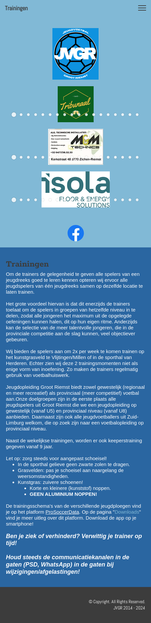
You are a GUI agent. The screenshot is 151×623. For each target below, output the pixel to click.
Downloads (127, 512)
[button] (142, 8)
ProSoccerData (62, 512)
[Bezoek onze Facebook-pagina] (76, 233)
